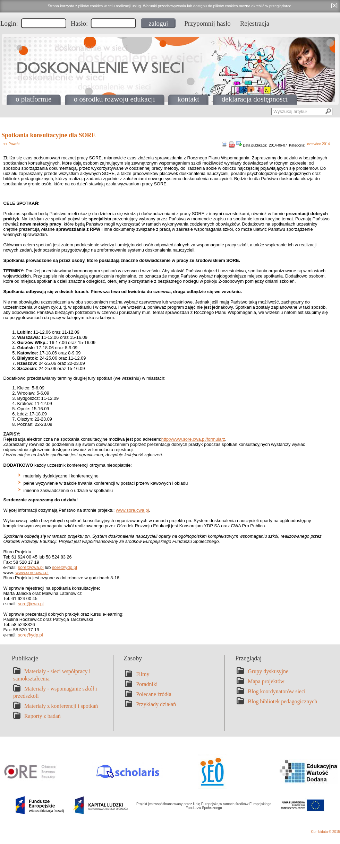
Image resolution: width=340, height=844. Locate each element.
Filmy (142, 674)
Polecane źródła (153, 694)
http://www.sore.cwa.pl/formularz (193, 439)
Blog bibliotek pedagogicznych (282, 701)
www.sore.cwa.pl (132, 510)
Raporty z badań (42, 716)
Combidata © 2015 (325, 832)
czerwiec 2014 (318, 144)
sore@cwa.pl (31, 567)
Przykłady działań (156, 704)
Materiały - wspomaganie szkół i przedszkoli (55, 692)
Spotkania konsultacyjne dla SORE (48, 135)
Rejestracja (254, 23)
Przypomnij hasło (207, 23)
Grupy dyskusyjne (268, 671)
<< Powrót (11, 144)
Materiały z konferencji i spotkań (61, 706)
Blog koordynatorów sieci (276, 691)
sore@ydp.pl (64, 567)
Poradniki (147, 684)
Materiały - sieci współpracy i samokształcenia (52, 675)
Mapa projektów (266, 681)
